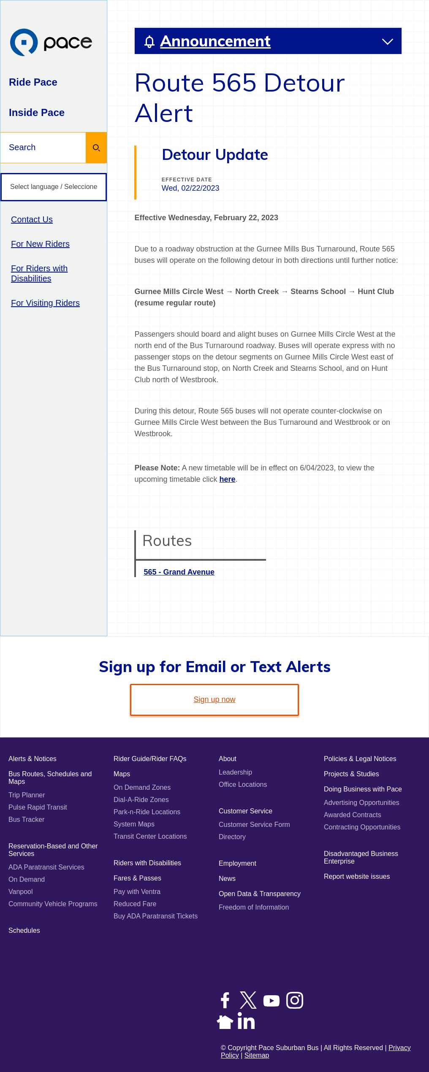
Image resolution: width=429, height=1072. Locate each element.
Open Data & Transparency (260, 893)
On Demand (26, 879)
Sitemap (256, 1055)
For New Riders (40, 243)
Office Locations (243, 784)
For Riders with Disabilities (39, 273)
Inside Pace (37, 112)
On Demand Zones (142, 787)
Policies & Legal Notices (360, 758)
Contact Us (32, 219)
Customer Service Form (254, 824)
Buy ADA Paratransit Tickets (156, 916)
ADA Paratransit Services (46, 867)
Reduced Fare (135, 903)
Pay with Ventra (137, 891)
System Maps (134, 824)
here (227, 479)
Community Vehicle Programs (53, 903)
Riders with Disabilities (147, 863)
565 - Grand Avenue (179, 572)
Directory (232, 836)
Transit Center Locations (150, 836)
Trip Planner (26, 795)
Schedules (24, 930)
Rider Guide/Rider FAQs (150, 758)
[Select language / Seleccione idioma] (53, 187)
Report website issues (357, 876)
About (227, 758)
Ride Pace (33, 82)
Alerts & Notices (32, 758)
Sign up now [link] (214, 699)
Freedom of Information (254, 907)
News (227, 878)
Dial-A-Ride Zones (141, 799)
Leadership (235, 772)
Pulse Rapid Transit (37, 807)
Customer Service (245, 811)
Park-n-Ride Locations (147, 811)
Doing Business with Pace (363, 789)
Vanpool (20, 891)
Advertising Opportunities (361, 802)
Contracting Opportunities (362, 827)
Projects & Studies (351, 774)
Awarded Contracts (352, 814)
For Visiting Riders (45, 303)
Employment (237, 863)
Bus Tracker (26, 819)
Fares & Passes (137, 878)
